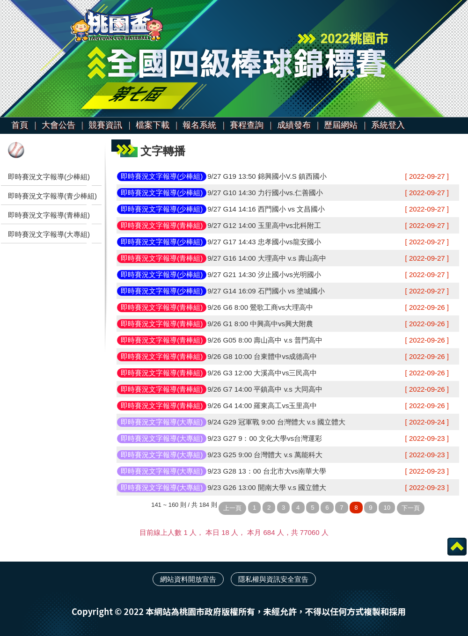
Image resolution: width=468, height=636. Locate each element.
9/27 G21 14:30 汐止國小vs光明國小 (264, 274)
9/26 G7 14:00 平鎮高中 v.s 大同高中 (264, 389)
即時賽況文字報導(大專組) (49, 234)
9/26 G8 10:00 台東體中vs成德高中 (262, 356)
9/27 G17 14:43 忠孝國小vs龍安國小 (264, 242)
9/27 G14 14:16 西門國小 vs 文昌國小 (266, 209)
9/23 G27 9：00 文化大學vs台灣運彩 (264, 438)
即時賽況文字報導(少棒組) (49, 177)
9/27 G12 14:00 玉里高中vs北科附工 (264, 225)
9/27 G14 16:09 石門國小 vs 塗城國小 (266, 291)
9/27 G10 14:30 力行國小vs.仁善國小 (265, 193)
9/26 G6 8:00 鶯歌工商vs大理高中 (260, 307)
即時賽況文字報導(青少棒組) (52, 196)
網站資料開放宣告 (188, 579)
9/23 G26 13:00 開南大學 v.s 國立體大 (266, 487)
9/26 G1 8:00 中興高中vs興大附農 (260, 324)
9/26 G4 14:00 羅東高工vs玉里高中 (262, 405)
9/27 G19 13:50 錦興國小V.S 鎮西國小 (267, 176)
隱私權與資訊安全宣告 (273, 579)
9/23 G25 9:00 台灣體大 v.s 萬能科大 (264, 455)
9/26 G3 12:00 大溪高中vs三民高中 (262, 373)
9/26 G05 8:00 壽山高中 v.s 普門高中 (264, 340)
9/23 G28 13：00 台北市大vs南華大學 (266, 471)
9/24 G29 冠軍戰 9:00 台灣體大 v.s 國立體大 (276, 422)
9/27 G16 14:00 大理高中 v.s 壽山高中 (266, 258)
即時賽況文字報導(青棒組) (49, 215)
